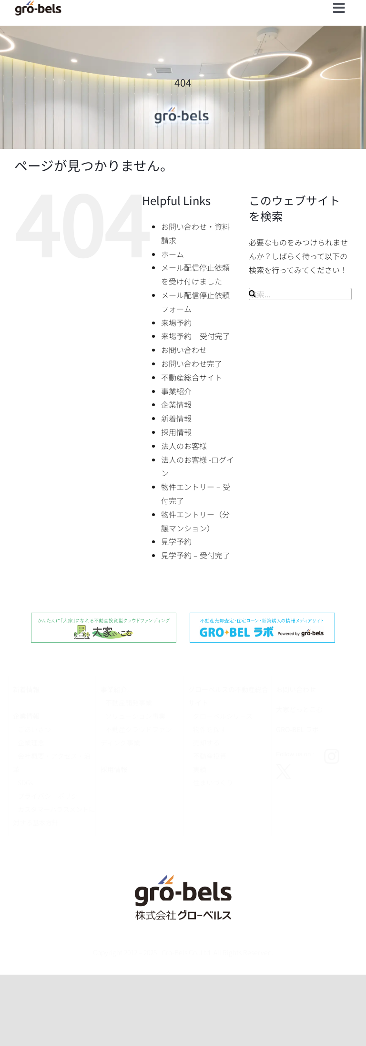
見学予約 (176, 541)
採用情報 (176, 432)
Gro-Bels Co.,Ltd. (187, 952)
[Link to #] (339, 8)
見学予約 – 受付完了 (195, 555)
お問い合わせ (184, 349)
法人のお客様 (184, 445)
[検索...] (300, 294)
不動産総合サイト (191, 377)
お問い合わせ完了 (191, 363)
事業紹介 (176, 391)
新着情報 (176, 418)
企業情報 (176, 404)
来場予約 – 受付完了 (195, 336)
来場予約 (176, 322)
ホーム (172, 254)
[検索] (252, 294)
